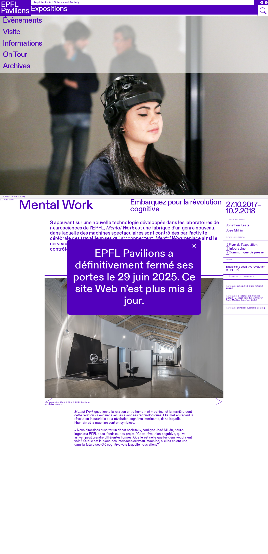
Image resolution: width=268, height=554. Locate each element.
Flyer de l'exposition (243, 245)
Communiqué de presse (246, 252)
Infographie (237, 249)
